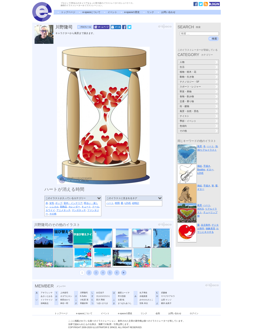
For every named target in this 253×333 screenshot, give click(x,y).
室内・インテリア (73, 203)
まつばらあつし (125, 303)
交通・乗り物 (187, 101)
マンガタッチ (79, 210)
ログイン (194, 313)
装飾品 (63, 206)
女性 (51, 203)
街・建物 (184, 106)
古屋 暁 (121, 300)
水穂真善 (143, 296)
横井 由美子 (166, 303)
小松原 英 (84, 300)
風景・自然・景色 (189, 111)
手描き (206, 166)
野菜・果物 (186, 91)
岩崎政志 (45, 303)
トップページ (68, 12)
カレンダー (74, 206)
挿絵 (199, 166)
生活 (182, 67)
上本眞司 (64, 293)
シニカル (54, 206)
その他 (52, 213)
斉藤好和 (84, 303)
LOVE (128, 203)
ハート (110, 203)
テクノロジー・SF (189, 81)
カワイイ (50, 210)
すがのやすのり (103, 296)
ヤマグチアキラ (168, 296)
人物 (182, 62)
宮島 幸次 (143, 303)
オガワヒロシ (66, 296)
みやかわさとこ (146, 300)
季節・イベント (188, 121)
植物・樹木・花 (188, 72)
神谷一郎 (64, 303)
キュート (86, 206)
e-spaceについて (91, 12)
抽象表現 (210, 228)
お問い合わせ (168, 12)
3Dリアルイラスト (207, 150)
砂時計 (135, 203)
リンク (150, 12)
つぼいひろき (102, 303)
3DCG (200, 208)
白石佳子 (100, 293)
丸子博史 (143, 293)
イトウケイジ (46, 300)
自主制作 (205, 225)
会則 (158, 313)
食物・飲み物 (187, 96)
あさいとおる (46, 296)
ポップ (58, 203)
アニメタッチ (63, 210)
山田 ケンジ (166, 300)
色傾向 (183, 126)
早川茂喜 (122, 296)
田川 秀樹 (100, 300)
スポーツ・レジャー (190, 86)
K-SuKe (83, 296)
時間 (117, 203)
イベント (112, 12)
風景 (199, 146)
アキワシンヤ (46, 293)
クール (95, 206)
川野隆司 (64, 27)
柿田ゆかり (65, 300)
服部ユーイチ (124, 293)
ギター (210, 169)
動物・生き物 (187, 76)
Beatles (201, 169)
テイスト (184, 116)
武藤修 (164, 293)
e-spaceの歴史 (132, 12)
